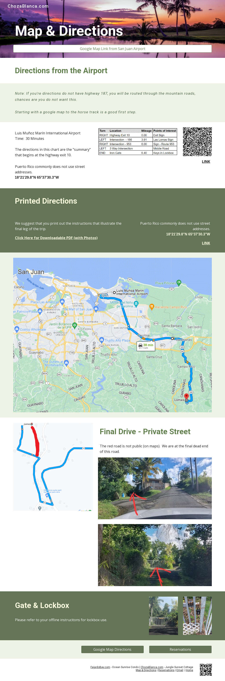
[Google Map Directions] (112, 649)
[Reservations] (180, 649)
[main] (112, 31)
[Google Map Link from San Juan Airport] (112, 49)
